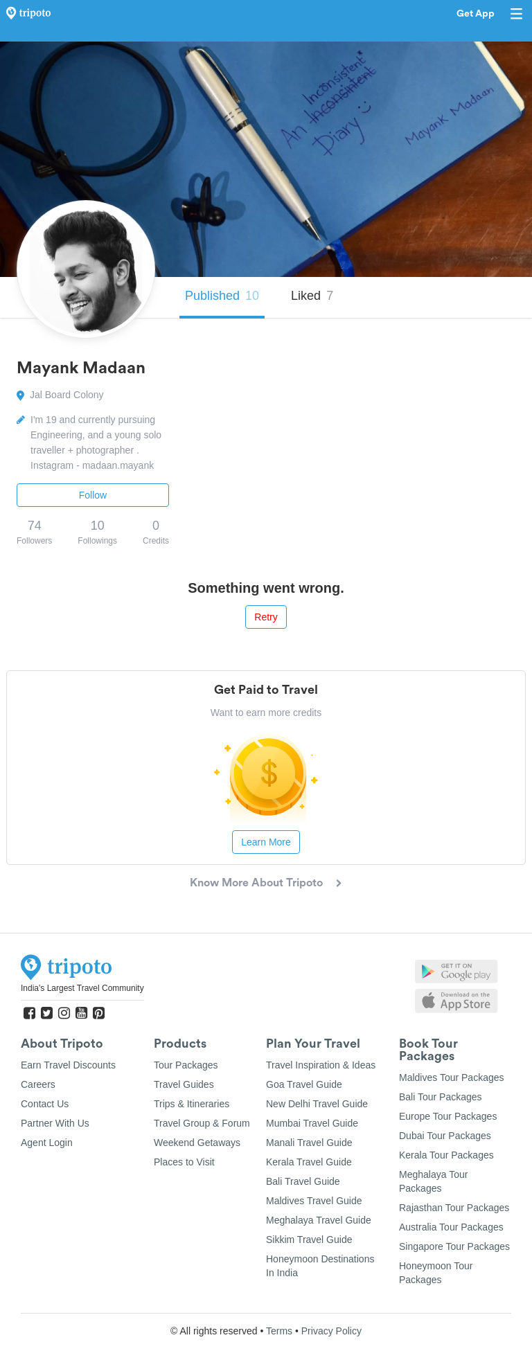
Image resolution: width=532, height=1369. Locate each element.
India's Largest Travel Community (82, 988)
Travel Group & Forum (202, 1123)
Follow (93, 495)
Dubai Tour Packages (445, 1135)
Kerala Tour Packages (446, 1155)
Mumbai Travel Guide (312, 1123)
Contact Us (45, 1103)
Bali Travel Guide (303, 1181)
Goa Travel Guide (304, 1084)
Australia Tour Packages (451, 1227)
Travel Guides (184, 1084)
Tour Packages (186, 1065)
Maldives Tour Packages (451, 1077)
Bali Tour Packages (440, 1096)
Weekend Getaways (197, 1142)
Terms (279, 1330)
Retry (265, 617)
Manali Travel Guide (309, 1142)
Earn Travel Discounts (68, 1065)
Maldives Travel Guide (314, 1200)
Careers (38, 1084)
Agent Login (47, 1142)
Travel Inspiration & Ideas (320, 1065)
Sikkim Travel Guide (309, 1239)
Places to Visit (184, 1161)
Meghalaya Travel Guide (318, 1220)
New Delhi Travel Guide (317, 1103)
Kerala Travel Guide (309, 1161)
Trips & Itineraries (191, 1103)
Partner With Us (55, 1123)
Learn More (266, 842)
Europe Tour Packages (448, 1116)
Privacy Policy (331, 1330)
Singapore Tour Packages (454, 1246)
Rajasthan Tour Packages (454, 1207)
